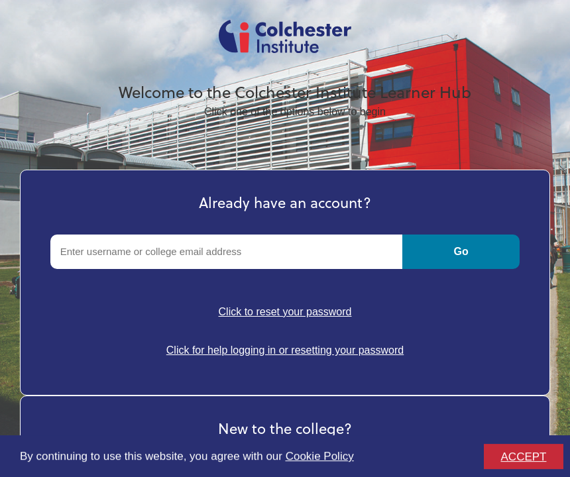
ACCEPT (524, 457)
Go (461, 251)
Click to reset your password (285, 311)
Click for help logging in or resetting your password (285, 350)
